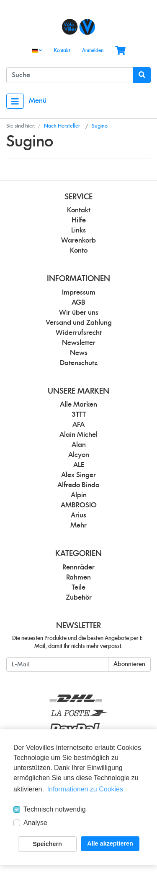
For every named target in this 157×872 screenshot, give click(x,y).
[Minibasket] (120, 51)
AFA (78, 424)
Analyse (35, 822)
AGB (78, 302)
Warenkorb (78, 240)
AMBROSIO (79, 505)
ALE (78, 465)
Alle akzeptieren (110, 843)
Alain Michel (78, 434)
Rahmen (78, 577)
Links (78, 230)
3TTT (79, 414)
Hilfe (79, 220)
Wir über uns (78, 312)
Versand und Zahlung (79, 322)
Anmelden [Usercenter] (92, 50)
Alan (79, 444)
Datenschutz (79, 363)
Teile (78, 587)
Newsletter (78, 342)
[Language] (37, 51)
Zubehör (79, 597)
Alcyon (78, 455)
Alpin (79, 495)
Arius (78, 515)
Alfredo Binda (78, 485)
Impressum (78, 292)
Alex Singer (78, 475)
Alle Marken (78, 404)
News (79, 353)
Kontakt (62, 50)
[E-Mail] (57, 664)
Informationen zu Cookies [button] (85, 789)
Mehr (78, 525)
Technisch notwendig (54, 809)
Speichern (47, 844)
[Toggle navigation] (15, 101)
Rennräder (78, 567)
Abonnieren (129, 664)
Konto (79, 250)
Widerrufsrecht (79, 332)
